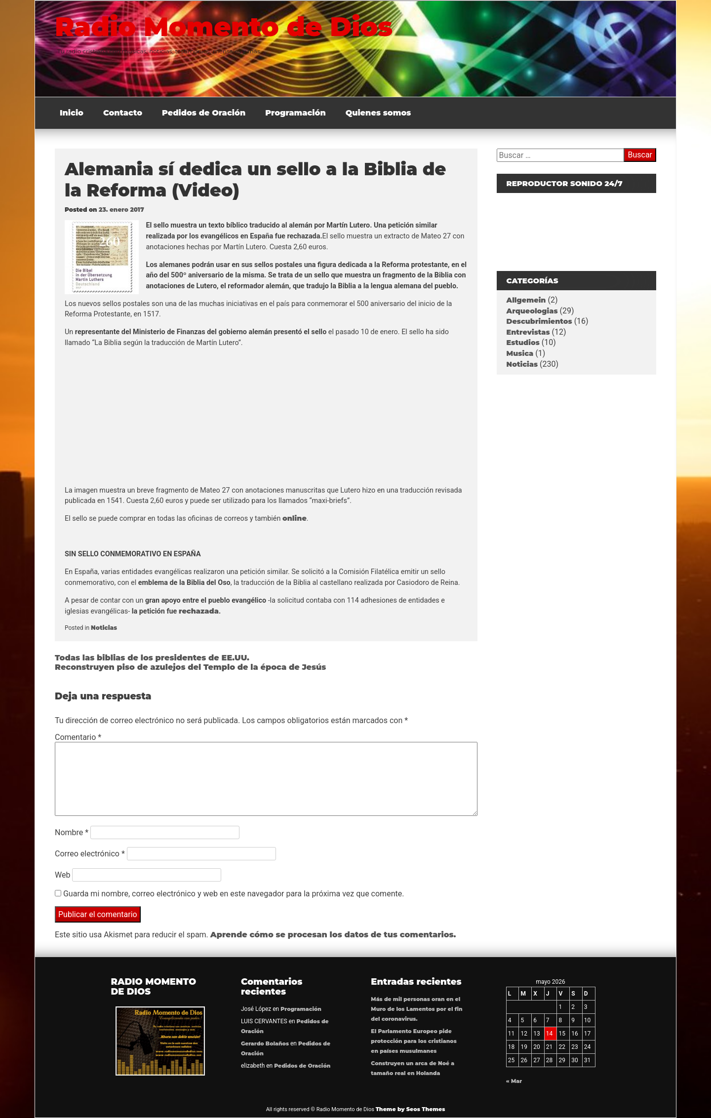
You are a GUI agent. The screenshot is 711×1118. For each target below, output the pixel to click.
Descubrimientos (539, 321)
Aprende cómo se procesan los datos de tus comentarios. (333, 934)
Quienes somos (378, 112)
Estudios (523, 342)
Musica (520, 353)
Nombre (71, 832)
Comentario (78, 737)
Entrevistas (528, 332)
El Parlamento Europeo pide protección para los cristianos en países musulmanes (413, 1041)
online (294, 518)
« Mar (514, 1081)
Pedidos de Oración (203, 112)
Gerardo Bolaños (265, 1044)
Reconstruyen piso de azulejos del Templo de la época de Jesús (190, 667)
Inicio (71, 112)
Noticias (104, 627)
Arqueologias (532, 311)
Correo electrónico (90, 853)
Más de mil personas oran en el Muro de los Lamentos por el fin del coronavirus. (416, 1009)
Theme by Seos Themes (410, 1109)
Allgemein (526, 300)
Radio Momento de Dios (224, 26)
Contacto (122, 112)
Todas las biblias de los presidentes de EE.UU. (152, 657)
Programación (295, 112)
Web (62, 875)
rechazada (199, 611)
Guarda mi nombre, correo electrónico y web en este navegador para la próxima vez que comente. (233, 893)
